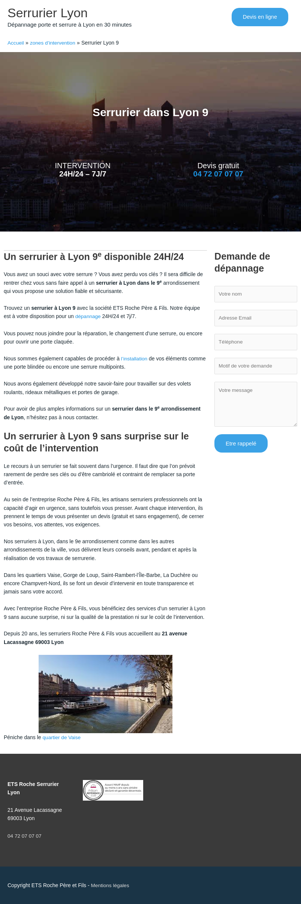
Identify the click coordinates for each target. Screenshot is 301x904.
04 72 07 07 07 (218, 174)
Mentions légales (110, 885)
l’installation (134, 359)
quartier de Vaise (62, 737)
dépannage (88, 317)
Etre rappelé (241, 445)
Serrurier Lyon (48, 13)
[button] (259, 17)
